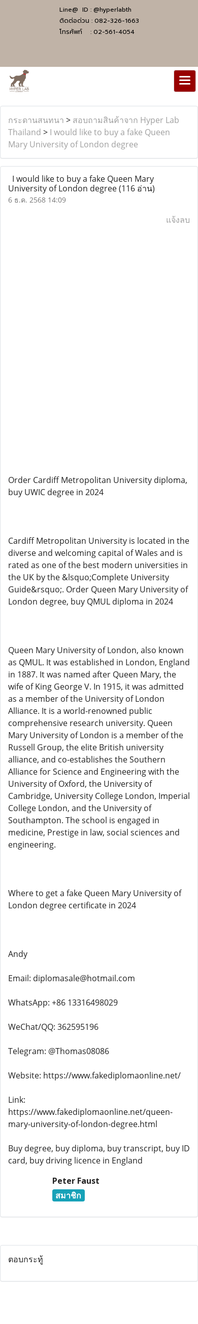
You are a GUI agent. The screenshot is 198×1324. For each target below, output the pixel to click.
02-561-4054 (114, 31)
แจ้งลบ (178, 219)
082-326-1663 (116, 20)
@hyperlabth (112, 9)
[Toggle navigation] (185, 81)
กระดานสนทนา (36, 120)
